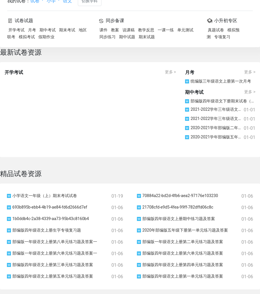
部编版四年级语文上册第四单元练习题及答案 (180, 264)
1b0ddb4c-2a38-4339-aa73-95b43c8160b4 (48, 218)
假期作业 (46, 37)
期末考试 (67, 30)
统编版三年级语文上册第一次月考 (218, 81)
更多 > (170, 72)
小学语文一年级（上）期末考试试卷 (42, 195)
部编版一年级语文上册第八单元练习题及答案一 (52, 241)
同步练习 (107, 37)
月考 (32, 30)
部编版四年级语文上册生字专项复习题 (44, 230)
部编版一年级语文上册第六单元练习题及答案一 (52, 253)
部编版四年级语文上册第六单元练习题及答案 (180, 253)
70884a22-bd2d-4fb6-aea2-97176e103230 (177, 195)
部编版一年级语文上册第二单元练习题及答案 (180, 241)
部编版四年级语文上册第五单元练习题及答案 (50, 276)
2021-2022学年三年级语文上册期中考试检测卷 (214, 118)
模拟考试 (27, 37)
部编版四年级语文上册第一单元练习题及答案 (180, 276)
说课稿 (129, 30)
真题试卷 (216, 30)
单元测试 (185, 30)
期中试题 (127, 37)
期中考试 (47, 30)
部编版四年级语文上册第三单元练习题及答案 (50, 264)
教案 (115, 30)
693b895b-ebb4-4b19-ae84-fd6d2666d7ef (47, 207)
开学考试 (16, 30)
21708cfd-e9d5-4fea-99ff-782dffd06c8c (175, 207)
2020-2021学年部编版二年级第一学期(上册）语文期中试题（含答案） (214, 127)
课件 (103, 30)
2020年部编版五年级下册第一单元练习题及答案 (182, 230)
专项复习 (222, 37)
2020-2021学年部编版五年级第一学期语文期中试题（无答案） (214, 137)
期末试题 (147, 37)
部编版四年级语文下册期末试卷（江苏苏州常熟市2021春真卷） (220, 101)
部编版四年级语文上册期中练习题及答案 (176, 218)
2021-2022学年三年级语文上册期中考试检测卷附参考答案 (214, 109)
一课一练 (166, 30)
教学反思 (146, 30)
